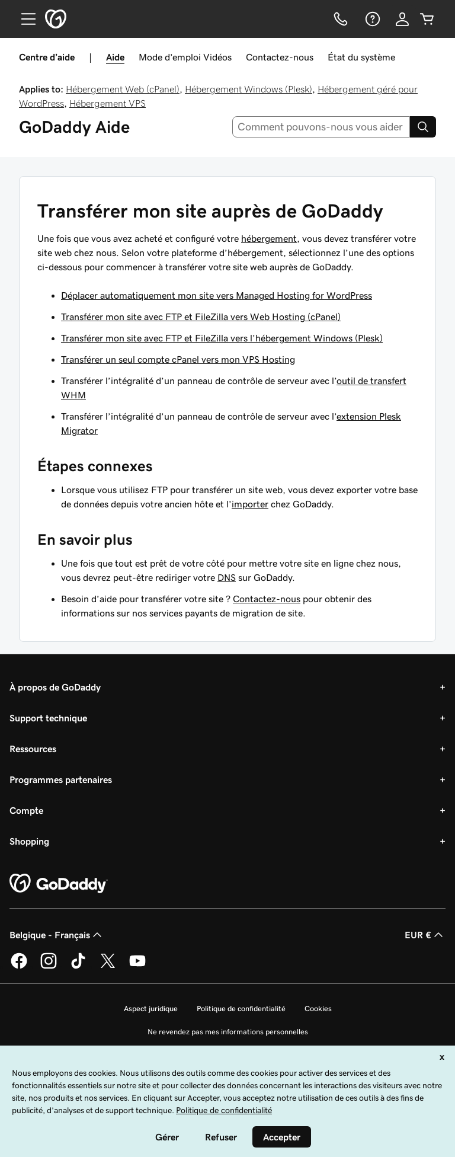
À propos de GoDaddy (55, 687)
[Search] (423, 127)
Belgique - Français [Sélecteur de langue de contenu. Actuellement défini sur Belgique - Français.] (56, 935)
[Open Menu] (23, 19)
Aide (115, 57)
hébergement (269, 238)
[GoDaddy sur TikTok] (78, 966)
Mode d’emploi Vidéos (185, 57)
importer (250, 504)
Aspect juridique (151, 1008)
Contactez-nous (279, 57)
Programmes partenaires (60, 779)
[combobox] (321, 127)
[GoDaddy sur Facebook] (18, 966)
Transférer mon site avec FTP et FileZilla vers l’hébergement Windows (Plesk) (222, 338)
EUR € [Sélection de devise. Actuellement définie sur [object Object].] (425, 935)
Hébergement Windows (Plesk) (248, 89)
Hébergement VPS (107, 103)
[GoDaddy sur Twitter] (107, 966)
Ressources (32, 748)
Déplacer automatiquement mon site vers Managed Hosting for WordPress (216, 295)
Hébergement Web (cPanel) (123, 89)
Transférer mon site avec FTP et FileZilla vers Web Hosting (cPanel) (201, 316)
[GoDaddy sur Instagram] (48, 966)
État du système (361, 57)
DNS (226, 577)
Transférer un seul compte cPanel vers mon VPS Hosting (178, 359)
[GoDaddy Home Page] (58, 884)
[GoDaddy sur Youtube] (137, 966)
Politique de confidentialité (241, 1008)
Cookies (318, 1008)
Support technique (48, 718)
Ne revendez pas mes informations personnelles (228, 1031)
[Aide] (371, 19)
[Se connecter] (402, 19)
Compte (26, 810)
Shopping (29, 841)
